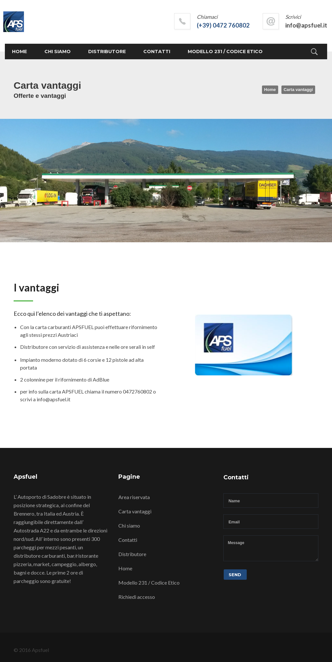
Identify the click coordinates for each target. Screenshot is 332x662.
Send (235, 574)
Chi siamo (57, 51)
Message (270, 548)
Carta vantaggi (134, 511)
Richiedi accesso (136, 597)
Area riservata (134, 497)
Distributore (107, 51)
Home (19, 51)
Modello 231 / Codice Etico (225, 51)
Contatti (156, 51)
